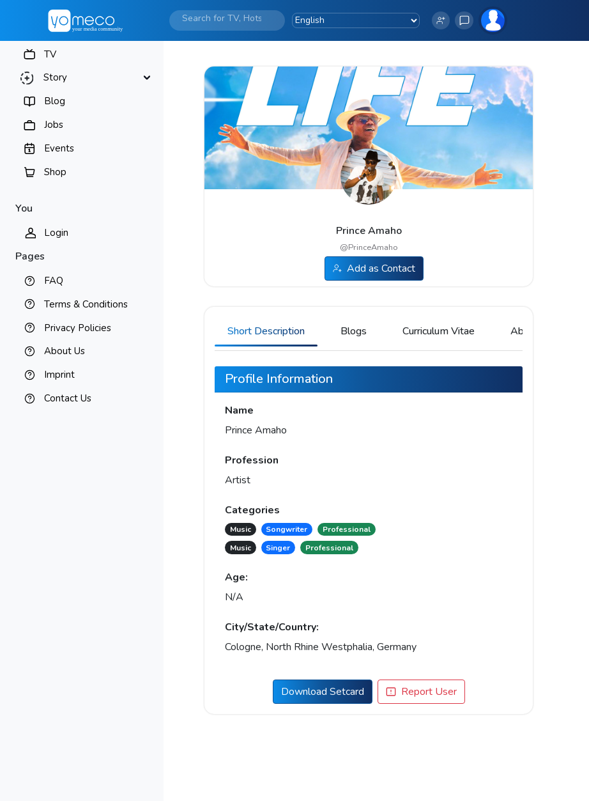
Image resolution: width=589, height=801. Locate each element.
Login (56, 232)
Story (55, 77)
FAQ (53, 280)
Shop (55, 172)
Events (59, 148)
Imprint (59, 374)
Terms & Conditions (86, 304)
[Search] (221, 18)
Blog (54, 101)
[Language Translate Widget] (356, 20)
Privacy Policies (77, 328)
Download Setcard (322, 692)
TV (50, 54)
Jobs (53, 124)
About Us (64, 351)
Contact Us (67, 398)
